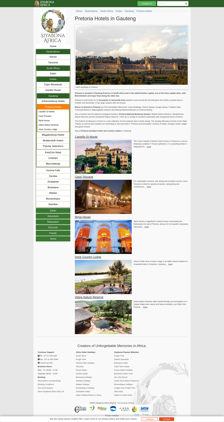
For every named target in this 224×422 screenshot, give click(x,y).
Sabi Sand (118, 391)
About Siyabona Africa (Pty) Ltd (51, 391)
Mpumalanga (53, 163)
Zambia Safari (82, 374)
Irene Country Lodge (48, 129)
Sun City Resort (120, 377)
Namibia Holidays (83, 381)
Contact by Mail (46, 363)
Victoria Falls (53, 170)
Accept (166, 419)
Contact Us (147, 3)
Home (53, 46)
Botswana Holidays (84, 377)
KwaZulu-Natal (53, 152)
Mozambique (53, 198)
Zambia (53, 176)
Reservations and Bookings (49, 381)
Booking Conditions (46, 384)
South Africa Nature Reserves (126, 381)
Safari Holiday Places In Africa (88, 395)
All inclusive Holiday (126, 403)
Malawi (53, 193)
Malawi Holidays (83, 384)
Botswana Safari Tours (123, 374)
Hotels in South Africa (123, 395)
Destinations (53, 51)
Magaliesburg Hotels (53, 134)
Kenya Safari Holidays (123, 370)
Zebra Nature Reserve (49, 125)
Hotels (53, 79)
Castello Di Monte (47, 111)
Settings (150, 419)
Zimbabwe (53, 181)
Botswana (53, 187)
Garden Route (53, 90)
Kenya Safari (81, 370)
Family (53, 233)
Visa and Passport (45, 388)
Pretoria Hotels (53, 107)
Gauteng (53, 96)
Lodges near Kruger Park (124, 388)
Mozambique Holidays (85, 388)
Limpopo (53, 158)
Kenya (53, 56)
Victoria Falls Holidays (85, 363)
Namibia (53, 204)
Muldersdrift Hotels (53, 140)
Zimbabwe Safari (83, 391)
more (149, 147)
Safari (53, 73)
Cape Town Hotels (121, 366)
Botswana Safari (121, 363)
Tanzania (53, 62)
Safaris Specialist (121, 359)
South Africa (53, 68)
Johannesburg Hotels (53, 101)
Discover (53, 227)
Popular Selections (53, 146)
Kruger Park (81, 359)
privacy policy (108, 419)
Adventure (53, 216)
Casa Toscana (45, 116)
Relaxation (53, 222)
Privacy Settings (112, 416)
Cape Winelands (53, 84)
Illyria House (44, 120)
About (53, 238)
